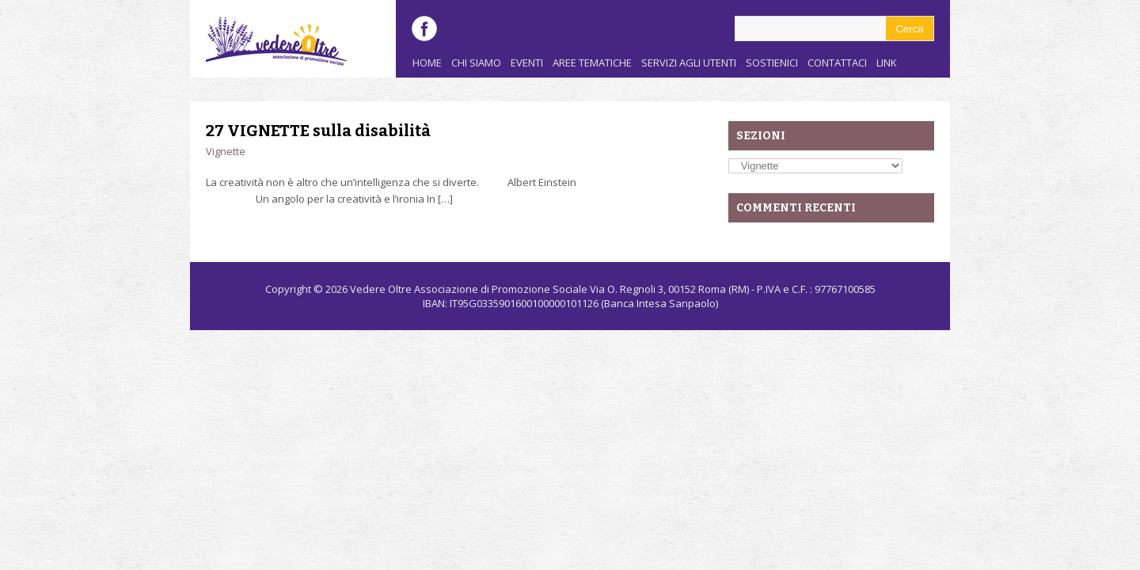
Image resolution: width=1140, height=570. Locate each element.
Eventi (527, 62)
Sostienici (772, 62)
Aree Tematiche (592, 62)
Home (427, 62)
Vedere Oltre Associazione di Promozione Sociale (468, 289)
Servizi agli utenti (688, 62)
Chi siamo (476, 62)
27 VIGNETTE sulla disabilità (318, 130)
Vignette (225, 151)
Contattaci (837, 62)
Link (886, 62)
